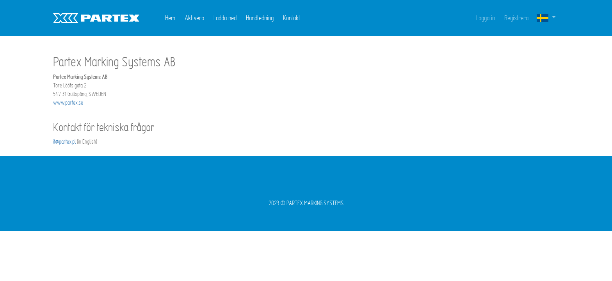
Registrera (516, 18)
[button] (546, 18)
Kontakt (291, 18)
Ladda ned (225, 18)
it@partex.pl (64, 141)
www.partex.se (68, 102)
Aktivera (194, 18)
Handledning (260, 18)
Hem (170, 18)
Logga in (485, 18)
